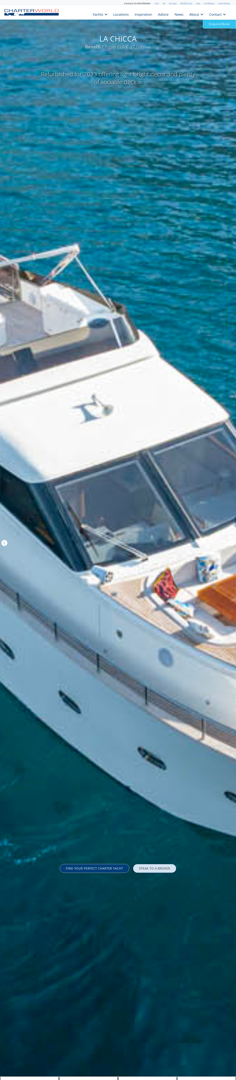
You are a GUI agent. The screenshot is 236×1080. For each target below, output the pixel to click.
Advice (163, 14)
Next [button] (232, 543)
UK (163, 3)
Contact (215, 14)
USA (156, 3)
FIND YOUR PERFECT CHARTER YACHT (94, 868)
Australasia (224, 3)
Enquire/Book (219, 24)
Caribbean (209, 3)
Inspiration (143, 14)
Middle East (186, 3)
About (194, 14)
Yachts (98, 14)
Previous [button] (4, 543)
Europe (173, 3)
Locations (121, 14)
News (178, 14)
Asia (198, 3)
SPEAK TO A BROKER (154, 868)
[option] (118, 540)
